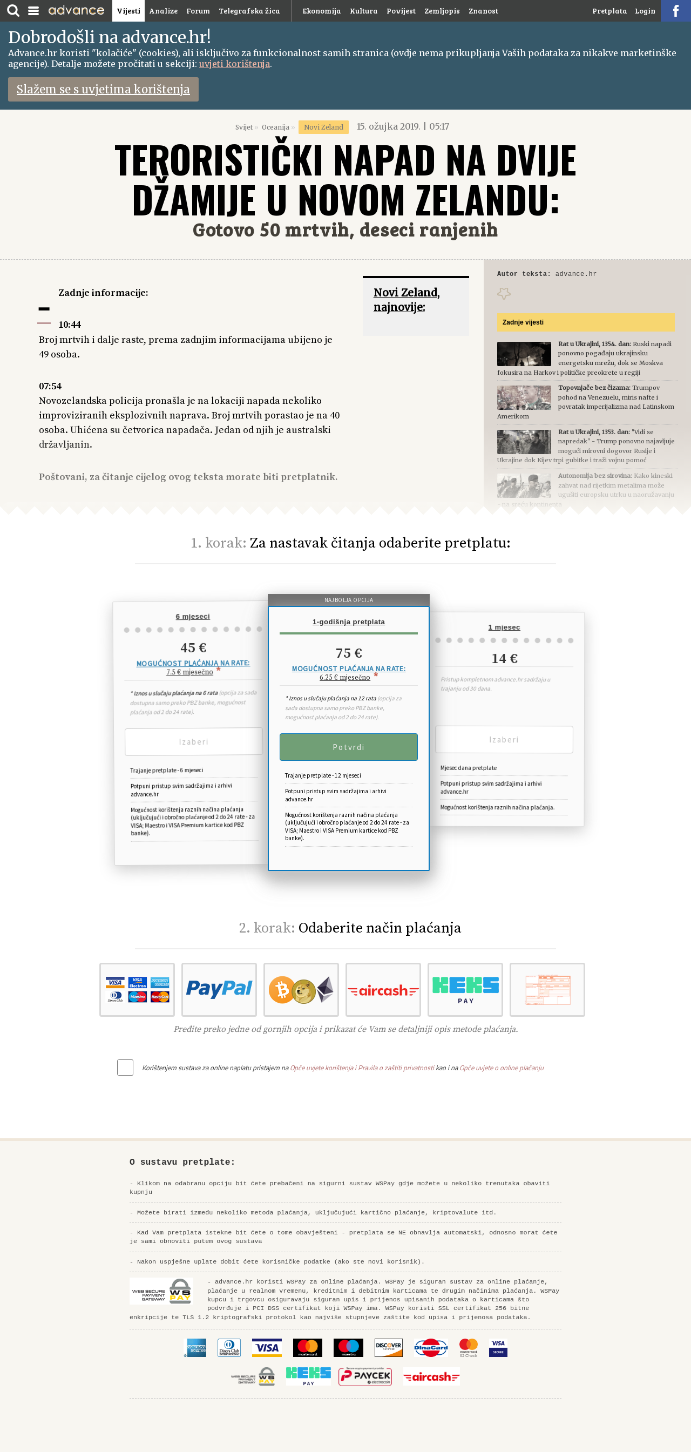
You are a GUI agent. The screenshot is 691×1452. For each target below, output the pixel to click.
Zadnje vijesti (523, 324)
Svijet (244, 127)
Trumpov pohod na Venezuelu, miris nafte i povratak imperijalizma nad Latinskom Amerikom (585, 404)
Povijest (401, 10)
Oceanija (275, 127)
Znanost (483, 10)
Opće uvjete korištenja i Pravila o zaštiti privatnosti (362, 1067)
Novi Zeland (323, 127)
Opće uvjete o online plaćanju (501, 1067)
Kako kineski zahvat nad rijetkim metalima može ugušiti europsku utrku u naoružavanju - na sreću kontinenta (585, 492)
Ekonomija (322, 10)
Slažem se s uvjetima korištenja (103, 89)
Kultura (364, 10)
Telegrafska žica (249, 10)
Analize (163, 10)
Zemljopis (442, 10)
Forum (198, 10)
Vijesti (128, 10)
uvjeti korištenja (234, 63)
